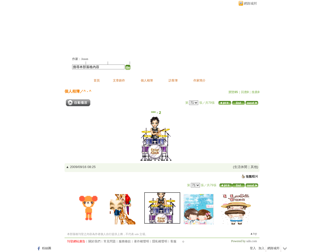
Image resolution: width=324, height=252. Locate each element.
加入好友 (78, 63)
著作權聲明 (141, 241)
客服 (173, 241)
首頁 (97, 80)
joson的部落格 (92, 29)
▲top (253, 233)
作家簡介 (199, 80)
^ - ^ (87, 91)
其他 (254, 167)
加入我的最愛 (119, 63)
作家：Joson (80, 59)
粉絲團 (46, 248)
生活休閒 (240, 167)
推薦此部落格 (97, 63)
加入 (261, 248)
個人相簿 (147, 80)
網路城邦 (250, 3)
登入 (253, 248)
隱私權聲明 (159, 241)
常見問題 (110, 241)
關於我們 (94, 241)
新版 (131, 29)
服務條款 (125, 241)
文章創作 (119, 80)
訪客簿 (173, 80)
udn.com (251, 241)
